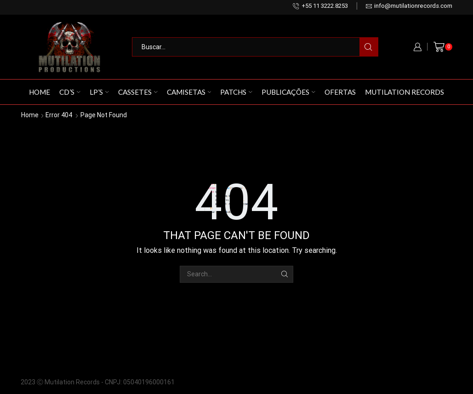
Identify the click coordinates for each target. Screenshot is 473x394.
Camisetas (189, 92)
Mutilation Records (404, 92)
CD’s (69, 92)
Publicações (288, 92)
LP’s (99, 92)
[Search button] (368, 47)
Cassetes (138, 92)
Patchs (236, 92)
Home (39, 92)
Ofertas (340, 92)
